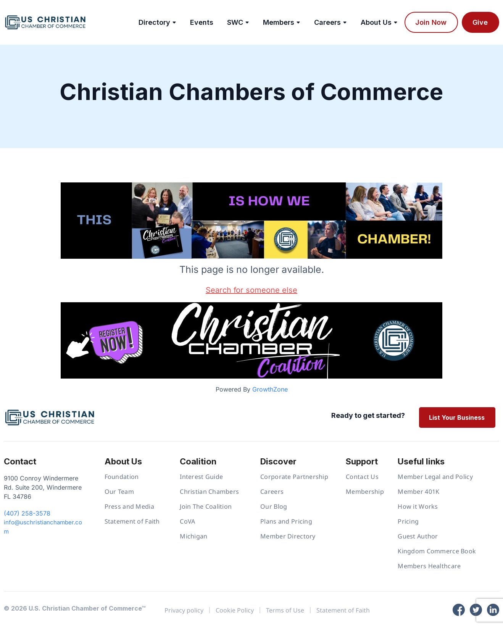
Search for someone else (251, 290)
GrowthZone (270, 389)
